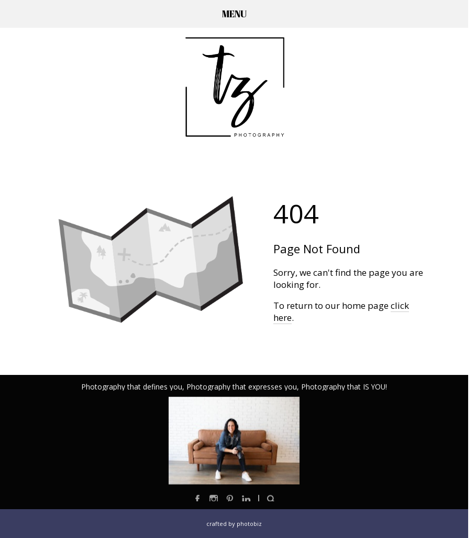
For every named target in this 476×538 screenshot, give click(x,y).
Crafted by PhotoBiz (234, 524)
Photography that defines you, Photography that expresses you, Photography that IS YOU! (234, 387)
